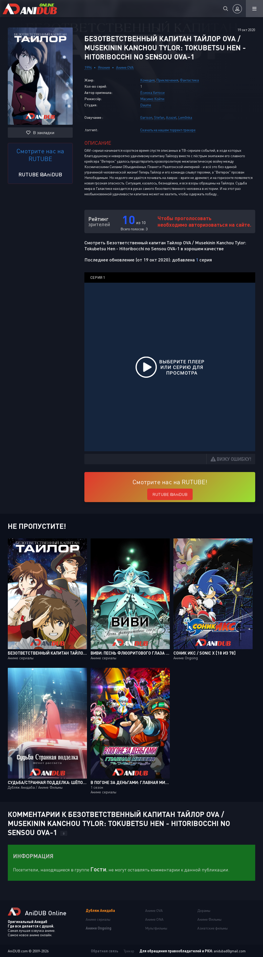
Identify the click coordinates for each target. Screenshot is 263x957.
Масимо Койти (152, 98)
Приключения (167, 80)
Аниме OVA (125, 67)
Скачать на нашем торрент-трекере (167, 130)
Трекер (129, 951)
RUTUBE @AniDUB (40, 174)
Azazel (171, 117)
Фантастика (189, 80)
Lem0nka (185, 117)
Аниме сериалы (98, 919)
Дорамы (203, 910)
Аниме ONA (154, 919)
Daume (145, 105)
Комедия (147, 80)
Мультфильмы (156, 928)
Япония (104, 67)
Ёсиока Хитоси (152, 92)
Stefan (159, 117)
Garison (146, 117)
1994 (88, 67)
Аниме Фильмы (209, 919)
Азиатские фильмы (212, 928)
